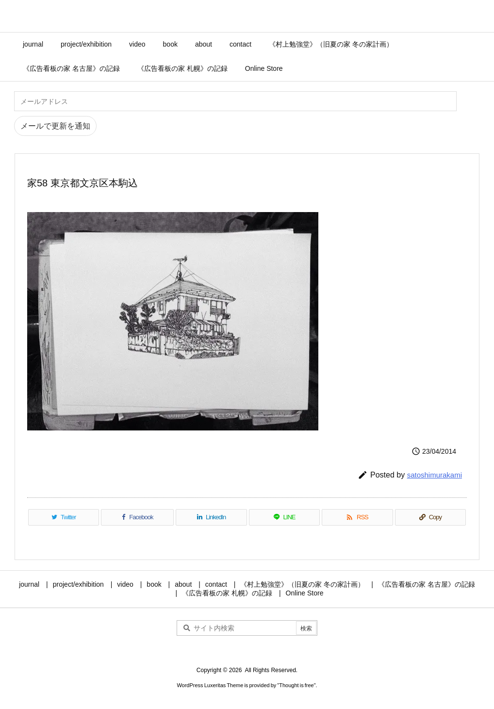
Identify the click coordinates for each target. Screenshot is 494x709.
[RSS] (357, 517)
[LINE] (284, 517)
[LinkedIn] (211, 517)
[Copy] (430, 517)
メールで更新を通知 (55, 126)
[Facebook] (137, 517)
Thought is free (296, 685)
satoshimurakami (434, 475)
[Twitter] (63, 517)
